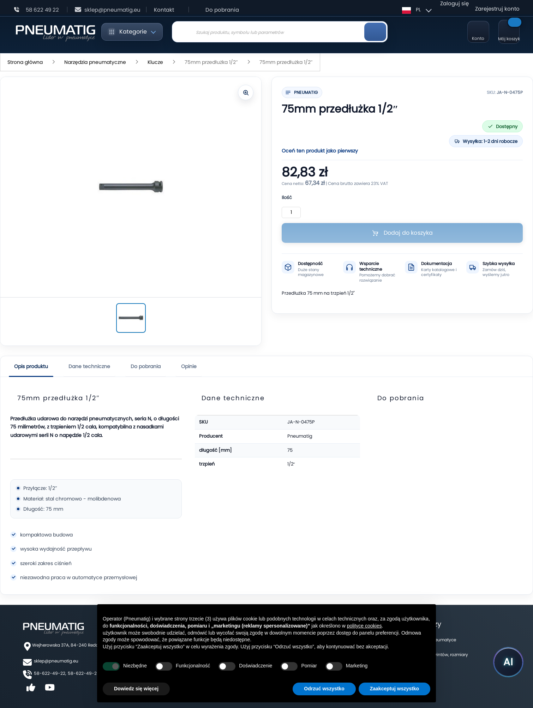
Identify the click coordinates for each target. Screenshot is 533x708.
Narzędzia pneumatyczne (95, 62)
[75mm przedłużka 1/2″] (131, 318)
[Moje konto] (478, 32)
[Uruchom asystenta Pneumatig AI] (508, 662)
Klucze (156, 62)
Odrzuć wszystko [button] (324, 688)
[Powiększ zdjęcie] (245, 92)
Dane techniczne (89, 366)
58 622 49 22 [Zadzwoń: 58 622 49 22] (42, 9)
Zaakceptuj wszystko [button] (394, 688)
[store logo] (55, 32)
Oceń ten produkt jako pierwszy (320, 150)
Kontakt (164, 9)
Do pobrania (222, 9)
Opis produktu (31, 366)
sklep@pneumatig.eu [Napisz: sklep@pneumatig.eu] (112, 9)
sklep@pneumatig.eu (56, 661)
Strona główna (25, 62)
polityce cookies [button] (364, 626)
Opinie (189, 366)
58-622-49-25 (84, 673)
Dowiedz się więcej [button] (136, 688)
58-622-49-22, (50, 673)
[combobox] (280, 31)
